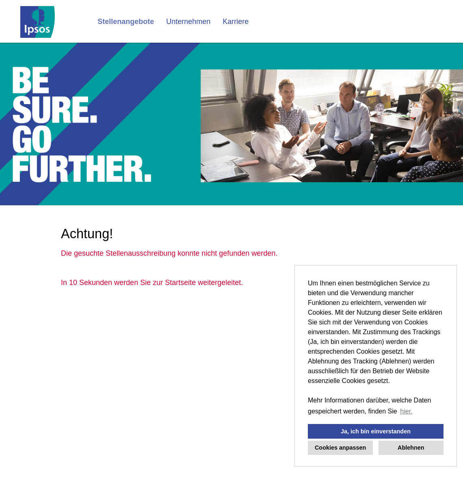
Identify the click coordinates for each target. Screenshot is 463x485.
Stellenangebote (125, 21)
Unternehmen (188, 21)
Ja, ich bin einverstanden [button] (376, 431)
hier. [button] (406, 411)
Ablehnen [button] (411, 447)
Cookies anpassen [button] (340, 447)
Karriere (236, 21)
